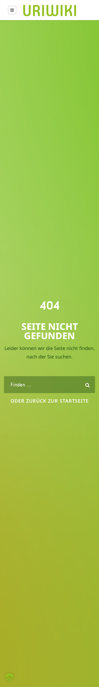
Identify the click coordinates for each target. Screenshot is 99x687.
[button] (9, 677)
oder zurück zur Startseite (50, 401)
